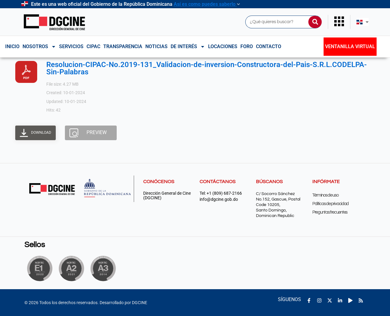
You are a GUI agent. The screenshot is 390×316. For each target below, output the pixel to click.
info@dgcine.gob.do (219, 199)
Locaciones (222, 46)
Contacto (268, 46)
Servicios (71, 46)
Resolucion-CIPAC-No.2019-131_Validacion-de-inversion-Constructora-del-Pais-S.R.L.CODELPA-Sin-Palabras (206, 68)
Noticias (156, 46)
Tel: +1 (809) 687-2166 (221, 193)
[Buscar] (315, 22)
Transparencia (122, 46)
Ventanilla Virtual (350, 46)
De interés (188, 46)
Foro (246, 46)
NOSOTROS (39, 46)
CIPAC (93, 46)
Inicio (12, 46)
